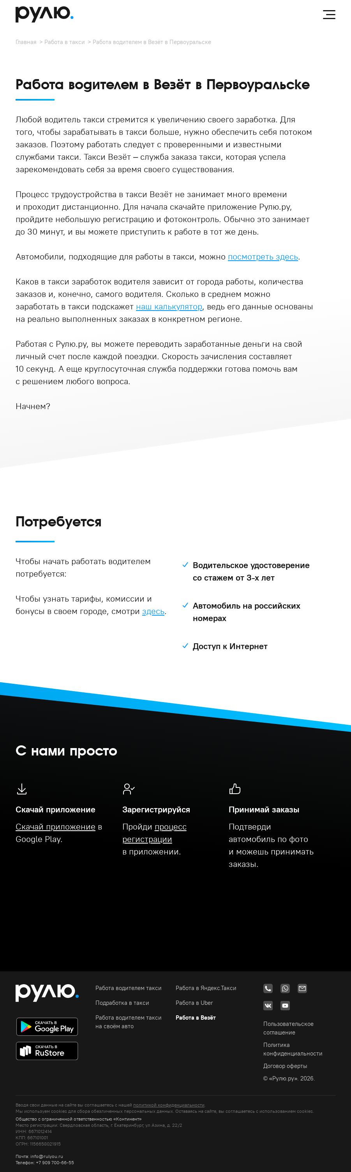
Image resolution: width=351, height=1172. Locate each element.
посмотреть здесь (263, 256)
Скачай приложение (55, 826)
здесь (153, 610)
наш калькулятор (169, 306)
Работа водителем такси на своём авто (128, 1022)
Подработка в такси (122, 1002)
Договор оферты (285, 1066)
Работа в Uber (194, 1002)
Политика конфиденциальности (293, 1049)
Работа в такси (64, 42)
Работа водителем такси (128, 988)
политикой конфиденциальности (169, 1105)
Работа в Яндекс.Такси (206, 988)
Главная (26, 42)
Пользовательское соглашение (288, 1028)
